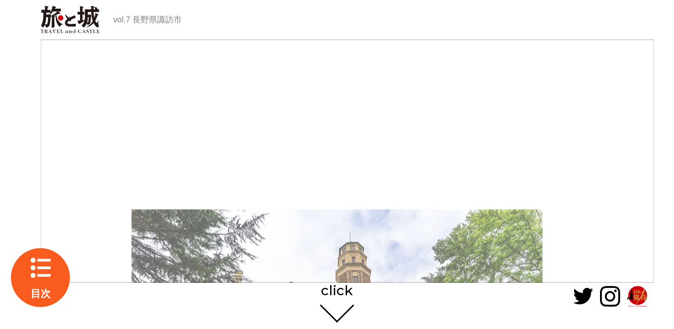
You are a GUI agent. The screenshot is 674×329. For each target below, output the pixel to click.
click (337, 291)
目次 (41, 293)
